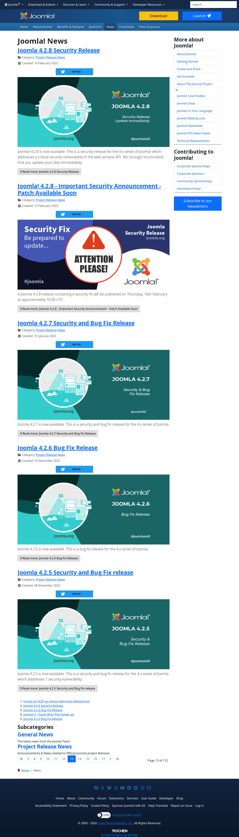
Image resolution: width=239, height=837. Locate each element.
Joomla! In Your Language (194, 111)
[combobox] (213, 4)
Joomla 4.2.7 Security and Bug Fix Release (76, 323)
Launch (202, 15)
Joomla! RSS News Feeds (193, 133)
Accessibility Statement (51, 806)
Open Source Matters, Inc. (115, 823)
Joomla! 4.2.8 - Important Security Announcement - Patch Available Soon (89, 189)
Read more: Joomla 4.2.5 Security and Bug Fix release (57, 688)
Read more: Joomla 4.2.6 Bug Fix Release (49, 558)
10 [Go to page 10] (48, 759)
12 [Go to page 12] (63, 759)
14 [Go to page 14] (79, 759)
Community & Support (110, 5)
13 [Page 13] (71, 759)
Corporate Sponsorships (193, 166)
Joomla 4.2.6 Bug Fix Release (58, 448)
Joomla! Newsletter (190, 126)
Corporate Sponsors (190, 174)
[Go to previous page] (28, 758)
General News (35, 734)
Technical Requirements (193, 141)
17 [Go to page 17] (103, 759)
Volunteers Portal (189, 189)
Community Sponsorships (194, 181)
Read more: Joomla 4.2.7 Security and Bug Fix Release (58, 433)
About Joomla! (42, 27)
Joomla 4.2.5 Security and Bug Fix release (75, 572)
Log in (199, 806)
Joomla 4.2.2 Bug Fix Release (42, 719)
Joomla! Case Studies (191, 96)
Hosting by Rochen (119, 835)
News (110, 27)
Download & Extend (42, 5)
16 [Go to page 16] (95, 759)
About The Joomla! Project (194, 84)
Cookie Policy (100, 806)
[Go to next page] (110, 758)
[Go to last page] (117, 758)
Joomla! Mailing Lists (191, 118)
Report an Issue (181, 806)
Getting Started (187, 62)
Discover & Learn (75, 5)
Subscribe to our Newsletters (198, 203)
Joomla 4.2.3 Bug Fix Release (42, 710)
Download (158, 15)
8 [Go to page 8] (34, 759)
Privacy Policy (79, 806)
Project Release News (50, 57)
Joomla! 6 (95, 27)
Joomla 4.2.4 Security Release (43, 706)
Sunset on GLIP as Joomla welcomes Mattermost (56, 701)
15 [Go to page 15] (87, 759)
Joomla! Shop (186, 103)
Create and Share (189, 69)
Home (24, 27)
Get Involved (185, 76)
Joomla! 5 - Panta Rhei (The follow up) (48, 714)
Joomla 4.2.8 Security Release (59, 50)
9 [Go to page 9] (41, 759)
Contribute (126, 27)
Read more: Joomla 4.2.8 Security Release (49, 172)
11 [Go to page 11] (55, 759)
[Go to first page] (21, 758)
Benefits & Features (70, 27)
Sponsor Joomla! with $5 (128, 806)
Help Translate (158, 806)
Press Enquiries (149, 27)
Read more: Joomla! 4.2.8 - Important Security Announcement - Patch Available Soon (79, 309)
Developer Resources (147, 5)
